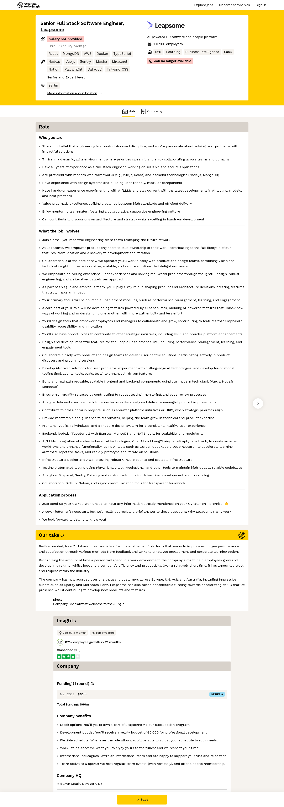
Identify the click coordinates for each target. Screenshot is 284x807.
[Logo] (28, 5)
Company (151, 111)
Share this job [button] (52, 775)
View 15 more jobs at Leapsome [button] (95, 775)
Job (128, 111)
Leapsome (52, 29)
